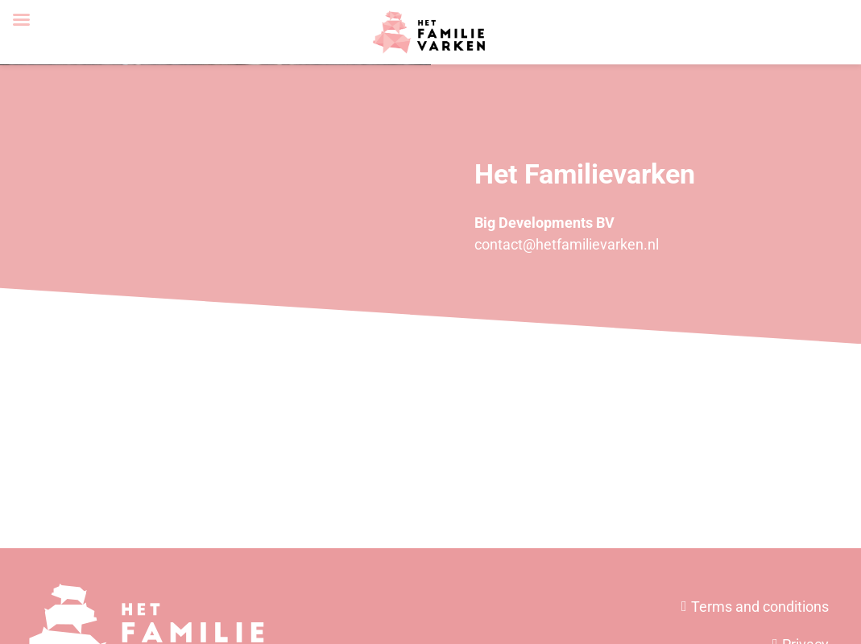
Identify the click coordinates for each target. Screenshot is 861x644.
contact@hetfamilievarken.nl (566, 244)
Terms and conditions (760, 606)
